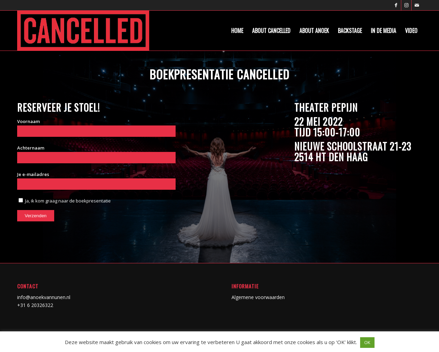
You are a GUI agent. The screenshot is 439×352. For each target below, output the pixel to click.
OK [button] (367, 342)
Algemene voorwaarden (258, 297)
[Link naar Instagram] (406, 5)
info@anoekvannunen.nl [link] (43, 297)
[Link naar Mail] (417, 5)
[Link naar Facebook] (396, 5)
